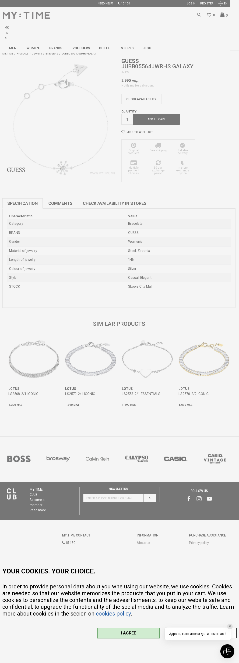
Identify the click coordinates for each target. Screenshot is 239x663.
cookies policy (113, 613)
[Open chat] (227, 651)
